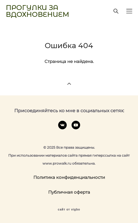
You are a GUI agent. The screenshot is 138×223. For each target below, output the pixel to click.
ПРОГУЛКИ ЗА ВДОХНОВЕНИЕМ (37, 11)
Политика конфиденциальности (69, 177)
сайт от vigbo (69, 209)
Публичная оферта (69, 192)
